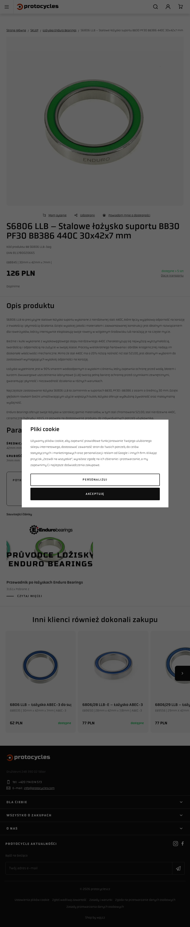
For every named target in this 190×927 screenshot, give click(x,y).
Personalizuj (95, 479)
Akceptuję (95, 494)
